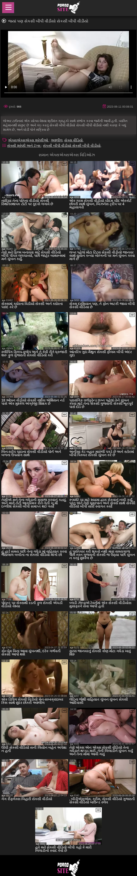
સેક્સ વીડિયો (73, 140)
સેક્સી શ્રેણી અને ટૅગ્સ (24, 145)
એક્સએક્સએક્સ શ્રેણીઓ (28, 140)
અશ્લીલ (57, 140)
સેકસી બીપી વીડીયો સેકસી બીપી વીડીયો (71, 145)
